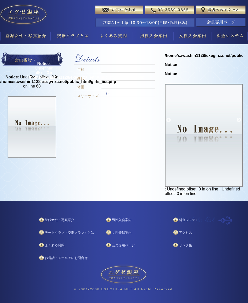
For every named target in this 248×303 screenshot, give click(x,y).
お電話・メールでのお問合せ (66, 258)
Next (238, 120)
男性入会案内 (122, 220)
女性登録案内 (122, 232)
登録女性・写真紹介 (59, 220)
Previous (168, 120)
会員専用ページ (123, 245)
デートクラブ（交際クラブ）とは (69, 232)
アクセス (185, 232)
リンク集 (185, 245)
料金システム (189, 220)
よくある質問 (55, 245)
